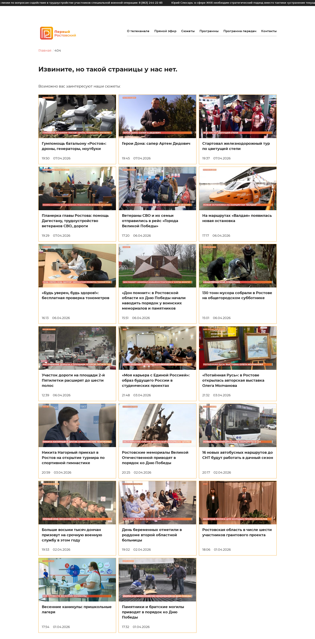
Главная (44, 50)
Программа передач (239, 31)
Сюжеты (188, 31)
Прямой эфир (165, 31)
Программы (209, 31)
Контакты (269, 31)
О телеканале (138, 31)
